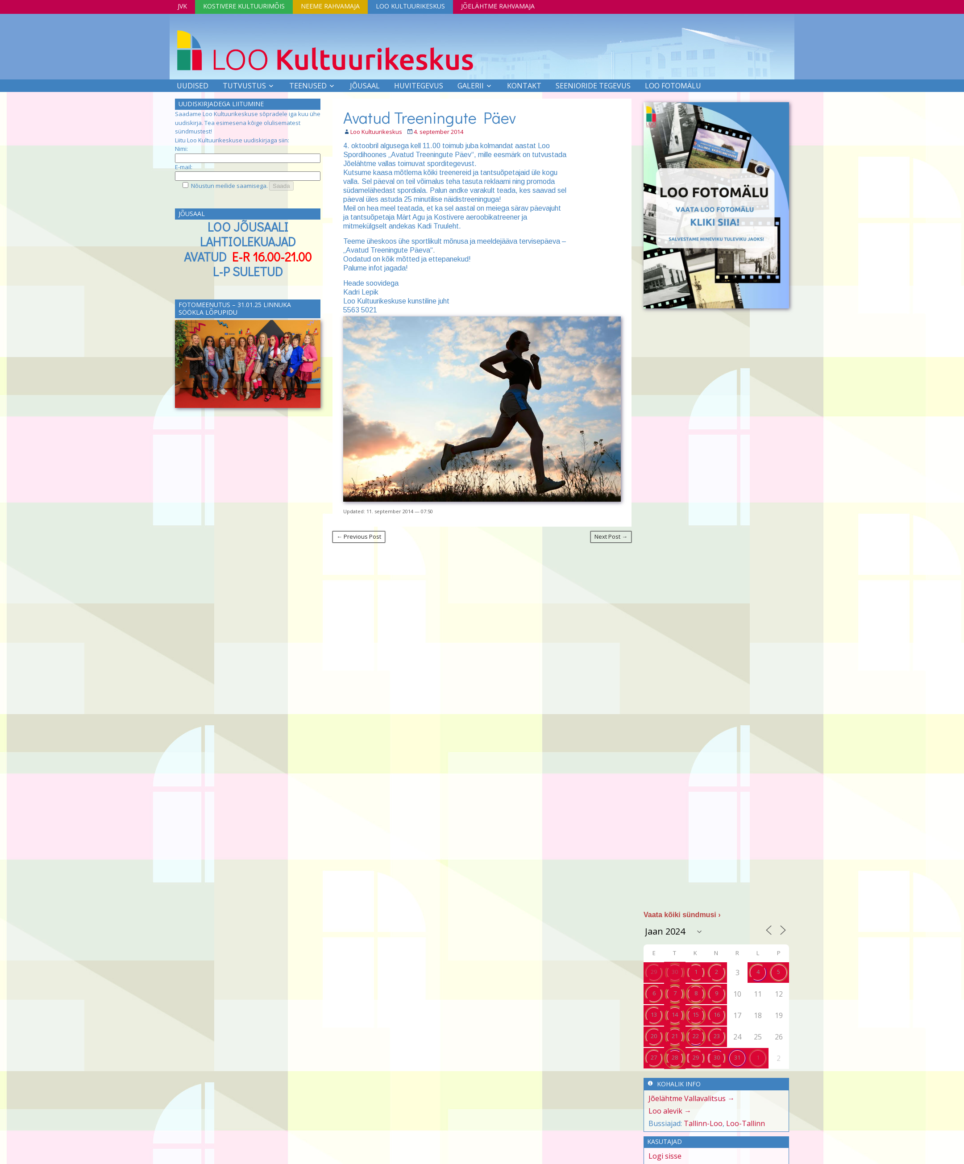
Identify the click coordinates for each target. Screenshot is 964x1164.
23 (717, 1036)
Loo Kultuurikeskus (410, 6)
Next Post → (610, 536)
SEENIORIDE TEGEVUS (593, 86)
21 (675, 1036)
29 (654, 972)
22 (696, 1036)
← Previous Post (359, 536)
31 (737, 1057)
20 (654, 1036)
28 (675, 1057)
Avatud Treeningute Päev (429, 117)
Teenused (308, 86)
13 (654, 1014)
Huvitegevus (418, 86)
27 (654, 1057)
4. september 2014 (438, 132)
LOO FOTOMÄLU (673, 86)
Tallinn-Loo (703, 1123)
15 (696, 1014)
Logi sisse (664, 1156)
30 (675, 972)
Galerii (470, 86)
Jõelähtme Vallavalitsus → (691, 1098)
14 (675, 1014)
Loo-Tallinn (745, 1123)
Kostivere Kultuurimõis (244, 6)
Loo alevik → (669, 1111)
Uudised (192, 86)
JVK (182, 6)
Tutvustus (244, 86)
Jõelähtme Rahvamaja (498, 6)
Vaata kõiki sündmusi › (682, 915)
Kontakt (524, 86)
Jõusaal (365, 86)
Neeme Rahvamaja (330, 6)
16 (717, 1014)
